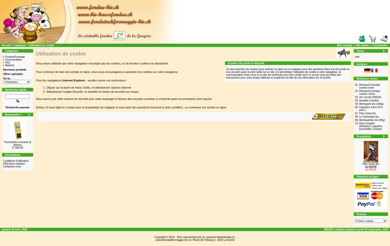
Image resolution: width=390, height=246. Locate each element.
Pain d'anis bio (367, 113)
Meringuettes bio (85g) (372, 120)
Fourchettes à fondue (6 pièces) (17, 143)
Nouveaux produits (14, 69)
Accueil (6, 45)
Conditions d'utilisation (16, 160)
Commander (380, 45)
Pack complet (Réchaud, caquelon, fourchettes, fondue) (371, 126)
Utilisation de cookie (41, 45)
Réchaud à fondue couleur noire (369, 86)
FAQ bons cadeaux (14, 163)
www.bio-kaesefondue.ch (220, 237)
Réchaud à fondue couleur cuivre (369, 92)
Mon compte (344, 45)
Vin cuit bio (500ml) (370, 97)
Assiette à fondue (369, 100)
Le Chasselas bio (369, 116)
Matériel (8, 65)
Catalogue (20, 45)
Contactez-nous (12, 166)
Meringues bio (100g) (371, 103)
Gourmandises (12, 59)
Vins (6, 62)
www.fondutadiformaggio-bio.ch (174, 240)
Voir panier (362, 45)
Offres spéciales (13, 74)
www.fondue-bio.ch (194, 237)
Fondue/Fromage (14, 56)
